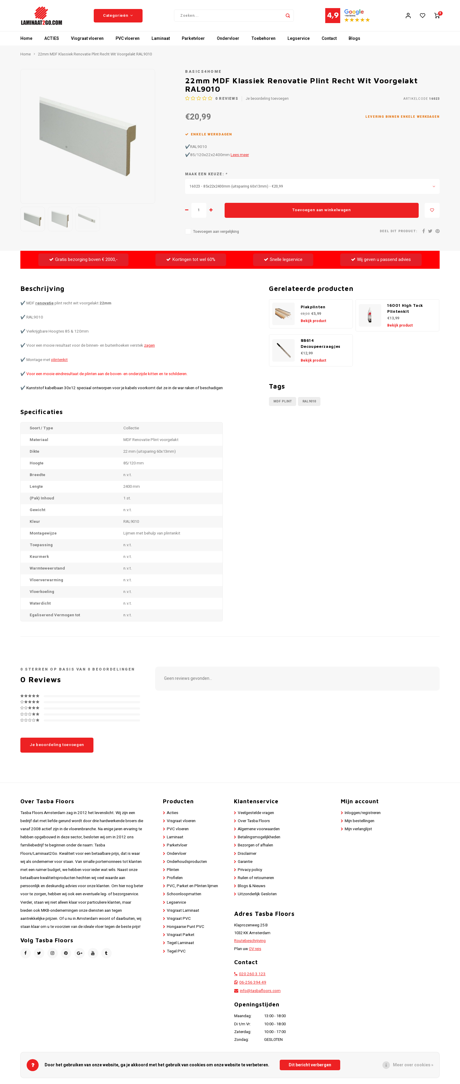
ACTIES (51, 40)
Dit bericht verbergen (310, 1065)
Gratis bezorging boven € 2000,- (83, 261)
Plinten (173, 872)
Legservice (299, 40)
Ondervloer (228, 40)
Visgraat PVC (179, 920)
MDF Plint (282, 403)
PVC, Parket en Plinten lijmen (192, 888)
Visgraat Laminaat (183, 912)
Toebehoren (263, 40)
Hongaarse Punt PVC (185, 928)
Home (26, 40)
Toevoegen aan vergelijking (216, 233)
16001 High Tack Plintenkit (405, 310)
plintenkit (59, 361)
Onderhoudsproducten (187, 863)
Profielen (175, 880)
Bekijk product (313, 322)
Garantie (245, 863)
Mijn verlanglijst (358, 831)
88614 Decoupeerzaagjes (321, 345)
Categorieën (118, 16)
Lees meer (240, 157)
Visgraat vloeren (87, 40)
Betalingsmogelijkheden (259, 839)
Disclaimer (247, 855)
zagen (149, 347)
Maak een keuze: (206, 176)
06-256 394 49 (252, 984)
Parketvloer (193, 40)
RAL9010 (309, 403)
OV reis (255, 950)
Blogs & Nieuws (251, 888)
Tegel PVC (176, 953)
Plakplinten (313, 308)
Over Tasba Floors (254, 823)
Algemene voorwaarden (259, 831)
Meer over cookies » (413, 1065)
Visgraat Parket (180, 937)
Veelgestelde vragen (256, 815)
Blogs (354, 40)
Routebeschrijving (250, 943)
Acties (172, 815)
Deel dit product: (398, 233)
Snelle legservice (283, 261)
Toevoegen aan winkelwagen (321, 212)
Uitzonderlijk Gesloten (257, 896)
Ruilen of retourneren (256, 880)
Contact (329, 40)
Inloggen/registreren (363, 815)
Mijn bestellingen (359, 823)
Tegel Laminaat (180, 945)
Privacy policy (250, 872)
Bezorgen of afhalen (255, 847)
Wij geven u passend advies (381, 261)
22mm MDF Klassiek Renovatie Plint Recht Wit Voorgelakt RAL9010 (95, 56)
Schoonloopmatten (184, 896)
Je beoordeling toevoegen (267, 100)
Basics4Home (203, 73)
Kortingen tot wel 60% (190, 261)
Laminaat (161, 40)
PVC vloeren (128, 40)
